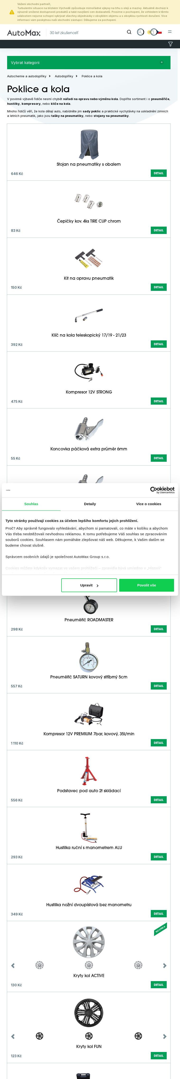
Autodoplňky (64, 76)
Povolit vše (146, 585)
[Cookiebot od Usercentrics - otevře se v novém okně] (154, 490)
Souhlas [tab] (31, 504)
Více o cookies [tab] (148, 504)
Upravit (89, 585)
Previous (13, 965)
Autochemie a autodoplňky (26, 76)
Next (165, 965)
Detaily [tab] (90, 504)
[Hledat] (129, 32)
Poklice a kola (92, 76)
